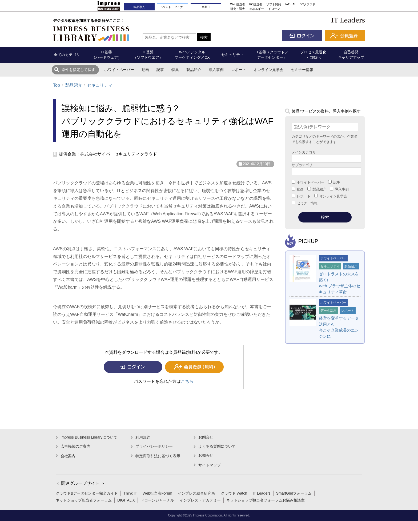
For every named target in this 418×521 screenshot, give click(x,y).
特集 (175, 69)
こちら (187, 381)
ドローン (274, 8)
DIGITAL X (126, 500)
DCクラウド (308, 4)
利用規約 (142, 437)
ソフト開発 (273, 4)
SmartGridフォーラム (294, 493)
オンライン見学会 (268, 69)
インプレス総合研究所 (196, 493)
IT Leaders (262, 493)
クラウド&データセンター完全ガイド (87, 493)
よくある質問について (217, 446)
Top (56, 85)
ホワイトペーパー (119, 69)
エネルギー (256, 8)
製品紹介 (193, 69)
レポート (238, 69)
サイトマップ (209, 465)
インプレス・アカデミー (200, 500)
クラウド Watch (234, 493)
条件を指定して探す (78, 69)
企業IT (206, 7)
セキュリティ (99, 85)
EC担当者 (255, 4)
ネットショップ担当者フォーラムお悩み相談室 (265, 500)
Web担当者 (237, 4)
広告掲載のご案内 (75, 446)
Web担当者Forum (157, 493)
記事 (160, 69)
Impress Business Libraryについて (89, 437)
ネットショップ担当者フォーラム (84, 500)
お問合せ (205, 437)
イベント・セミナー (172, 7)
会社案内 (68, 456)
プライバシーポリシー (154, 446)
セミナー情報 (302, 69)
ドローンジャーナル (157, 500)
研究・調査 (237, 8)
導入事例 (216, 69)
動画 (145, 69)
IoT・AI (290, 4)
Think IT (130, 493)
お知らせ (205, 455)
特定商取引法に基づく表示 (157, 456)
